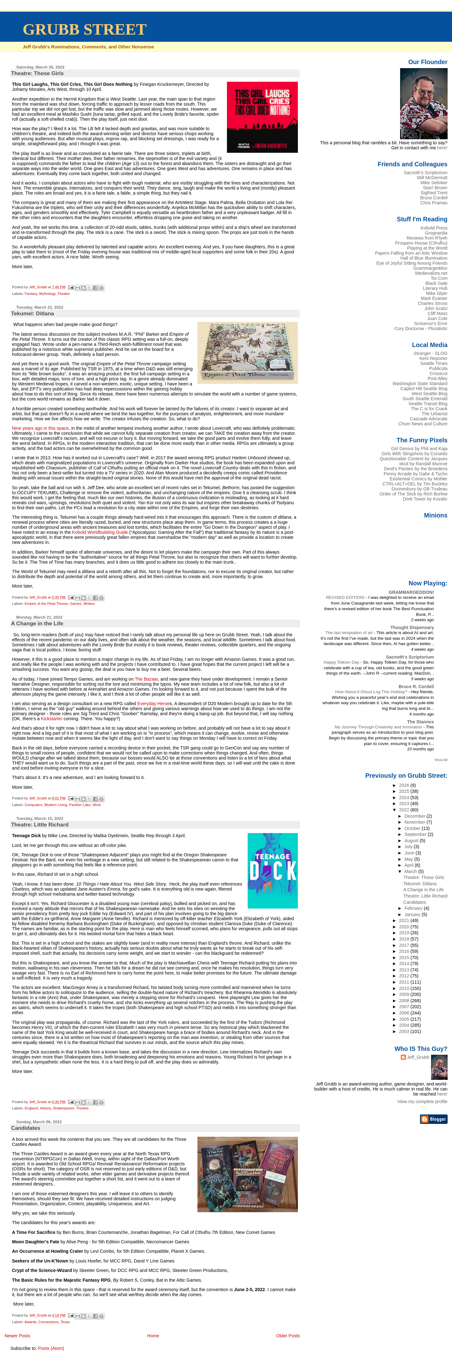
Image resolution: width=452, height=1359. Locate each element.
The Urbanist (434, 413)
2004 (405, 1025)
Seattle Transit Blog (428, 403)
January (413, 914)
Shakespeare (63, 1108)
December (416, 816)
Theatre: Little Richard (39, 824)
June (410, 852)
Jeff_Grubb (418, 1057)
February (414, 908)
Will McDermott (432, 177)
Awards (30, 1322)
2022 (405, 809)
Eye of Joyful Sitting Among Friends (412, 263)
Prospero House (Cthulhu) (421, 243)
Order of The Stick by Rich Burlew (414, 493)
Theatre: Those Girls (37, 73)
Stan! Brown (435, 187)
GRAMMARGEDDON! (411, 592)
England (31, 1108)
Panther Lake (80, 805)
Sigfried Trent (434, 192)
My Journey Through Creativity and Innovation (379, 727)
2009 (405, 994)
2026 (405, 785)
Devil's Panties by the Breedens (415, 468)
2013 (405, 969)
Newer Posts (17, 1335)
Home (153, 1335)
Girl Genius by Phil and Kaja (419, 448)
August (412, 840)
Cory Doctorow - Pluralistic (420, 328)
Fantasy (31, 294)
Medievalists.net (431, 273)
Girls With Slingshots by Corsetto (415, 453)
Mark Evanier (434, 298)
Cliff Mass (438, 313)
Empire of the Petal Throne (46, 603)
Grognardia (436, 232)
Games (75, 603)
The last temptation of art (350, 632)
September (416, 834)
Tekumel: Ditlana (32, 313)
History (45, 1108)
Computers (33, 805)
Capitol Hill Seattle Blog (424, 388)
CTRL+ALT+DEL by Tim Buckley (414, 483)
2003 (405, 1031)
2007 (405, 1006)
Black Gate (436, 283)
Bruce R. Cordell (416, 686)
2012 (405, 975)
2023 (405, 803)
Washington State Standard (420, 383)
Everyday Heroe (153, 703)
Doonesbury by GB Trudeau (420, 488)
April (410, 865)
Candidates (25, 1128)
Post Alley (438, 378)
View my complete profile (422, 1101)
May (409, 859)
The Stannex (420, 721)
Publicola (438, 368)
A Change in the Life (37, 623)
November (416, 822)
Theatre (63, 294)
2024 (405, 797)
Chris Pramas (434, 202)
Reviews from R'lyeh (426, 237)
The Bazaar (146, 679)
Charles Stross (432, 303)
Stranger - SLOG (431, 353)
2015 (405, 957)
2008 (405, 1000)
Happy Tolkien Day (342, 662)
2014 (405, 963)
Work (97, 805)
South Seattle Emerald (425, 398)
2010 (405, 988)
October (413, 828)
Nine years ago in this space (40, 428)
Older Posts (288, 1335)
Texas (65, 1322)
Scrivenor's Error (430, 323)
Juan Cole (437, 318)
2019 (405, 932)
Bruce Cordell (434, 197)
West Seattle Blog (430, 393)
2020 (405, 926)
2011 (405, 982)
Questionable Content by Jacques (414, 458)
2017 (405, 945)
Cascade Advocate (429, 418)
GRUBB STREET (85, 29)
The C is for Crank (429, 408)
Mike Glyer (437, 293)
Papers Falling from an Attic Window (411, 253)
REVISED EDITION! (346, 597)
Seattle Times (434, 363)
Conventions (49, 1322)
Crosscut (439, 373)
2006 (405, 1012)
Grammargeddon (430, 268)
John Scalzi (435, 308)
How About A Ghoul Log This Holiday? (372, 691)
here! (442, 147)
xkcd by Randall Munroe (423, 463)
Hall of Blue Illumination (424, 258)
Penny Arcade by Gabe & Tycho (415, 473)
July (409, 846)
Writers (89, 603)
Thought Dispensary (412, 627)
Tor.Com (439, 278)
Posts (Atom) (51, 1348)
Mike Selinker (433, 182)
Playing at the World (427, 248)
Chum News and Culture (422, 423)
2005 (405, 1019)
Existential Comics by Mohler (418, 478)
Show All (440, 760)
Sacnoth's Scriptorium (425, 172)
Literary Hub (435, 288)
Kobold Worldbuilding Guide (100, 532)
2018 (405, 939)
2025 (405, 791)
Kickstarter (51, 718)
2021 (405, 920)
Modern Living (55, 805)
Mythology (47, 294)
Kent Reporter (433, 358)
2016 (405, 951)
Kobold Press (434, 227)
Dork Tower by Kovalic (425, 498)
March (411, 871)
